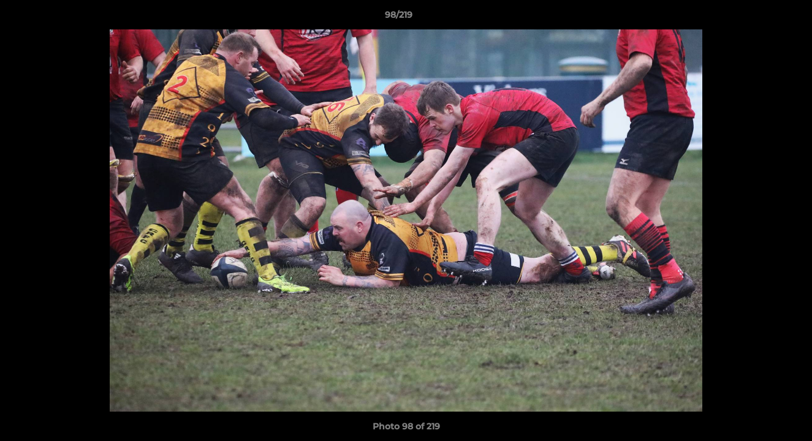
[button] (760, 17)
